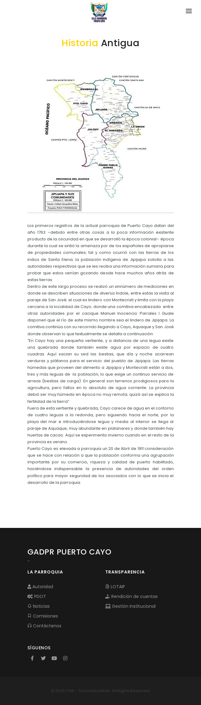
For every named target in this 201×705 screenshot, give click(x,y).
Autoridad (40, 587)
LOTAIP (115, 587)
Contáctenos (44, 626)
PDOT (36, 596)
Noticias (38, 606)
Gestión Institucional (130, 606)
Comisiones (42, 616)
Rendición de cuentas (131, 596)
